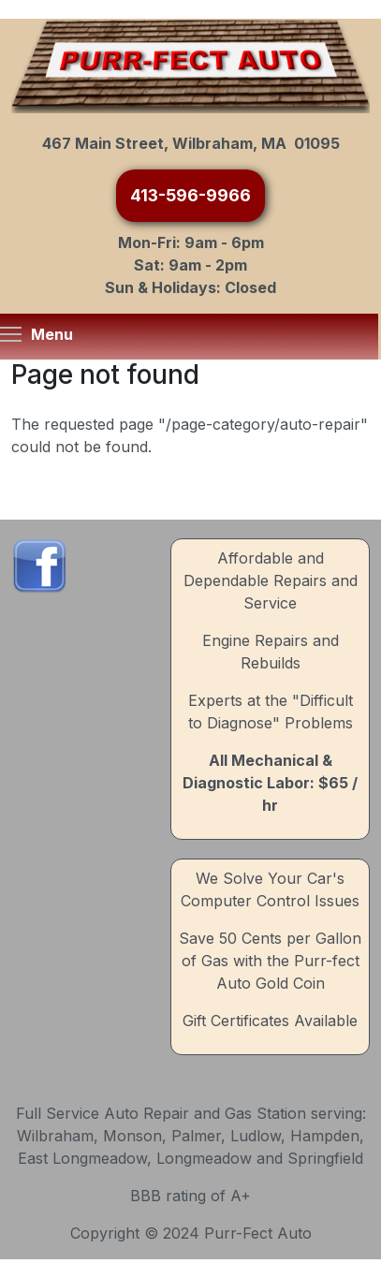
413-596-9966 (190, 195)
